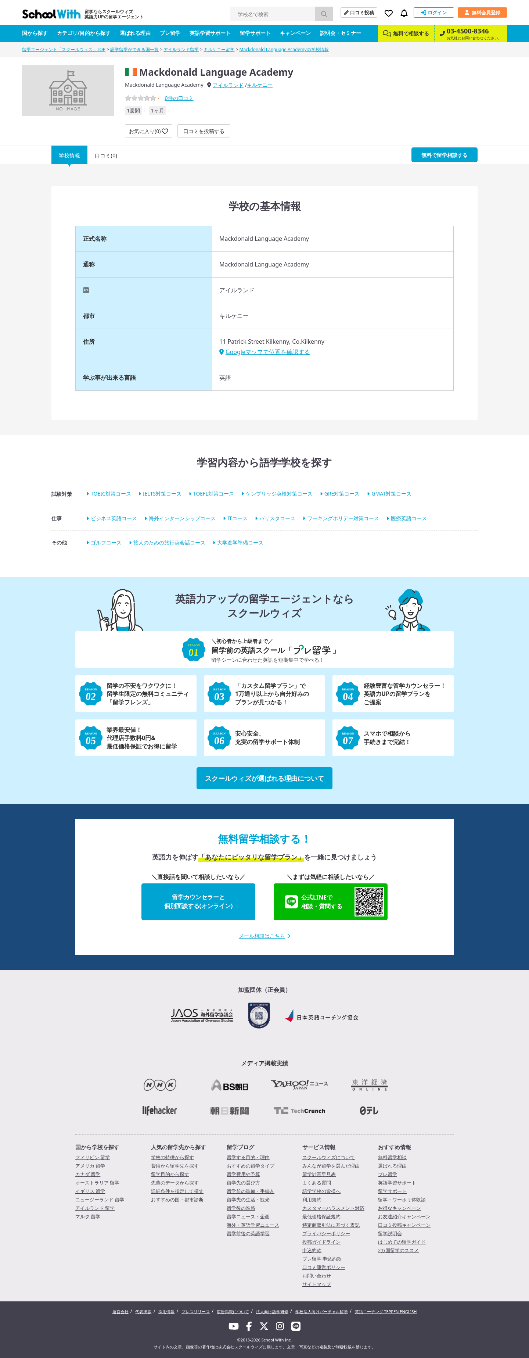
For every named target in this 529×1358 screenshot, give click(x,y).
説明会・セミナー (340, 32)
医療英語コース (409, 518)
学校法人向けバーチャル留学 (321, 1311)
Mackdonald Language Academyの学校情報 (284, 49)
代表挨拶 (143, 1311)
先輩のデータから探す (175, 1182)
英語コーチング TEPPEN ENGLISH (386, 1311)
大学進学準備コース (240, 542)
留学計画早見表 (319, 1174)
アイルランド (228, 85)
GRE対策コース (342, 493)
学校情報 (69, 155)
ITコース (237, 518)
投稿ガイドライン (321, 1242)
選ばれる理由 (135, 32)
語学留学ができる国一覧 (134, 49)
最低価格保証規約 (321, 1216)
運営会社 (120, 1311)
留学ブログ (240, 1147)
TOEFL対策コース (213, 493)
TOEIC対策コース (111, 493)
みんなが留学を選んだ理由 (331, 1165)
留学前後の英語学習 (248, 1233)
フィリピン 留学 (92, 1157)
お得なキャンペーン (399, 1208)
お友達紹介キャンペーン (404, 1216)
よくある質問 (316, 1182)
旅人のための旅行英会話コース (169, 542)
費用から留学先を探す (175, 1165)
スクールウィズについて (328, 1157)
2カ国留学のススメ (398, 1250)
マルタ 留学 (87, 1216)
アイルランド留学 (181, 49)
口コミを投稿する (203, 131)
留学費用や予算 (243, 1174)
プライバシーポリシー (326, 1233)
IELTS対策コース (162, 493)
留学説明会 (390, 1233)
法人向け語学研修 (272, 1311)
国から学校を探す (97, 1147)
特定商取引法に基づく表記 (331, 1225)
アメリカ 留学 (90, 1165)
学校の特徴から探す (172, 1157)
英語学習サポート (210, 32)
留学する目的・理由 (248, 1157)
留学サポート (255, 32)
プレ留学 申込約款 (322, 1258)
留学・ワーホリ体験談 (402, 1199)
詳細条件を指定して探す (177, 1191)
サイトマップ (316, 1284)
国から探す (35, 32)
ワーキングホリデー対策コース (343, 518)
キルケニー (260, 84)
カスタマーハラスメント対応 (333, 1208)
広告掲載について (233, 1311)
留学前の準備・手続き (250, 1191)
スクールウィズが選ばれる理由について (264, 778)
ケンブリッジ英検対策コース (279, 493)
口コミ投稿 (359, 12)
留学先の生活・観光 (248, 1199)
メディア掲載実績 (264, 1063)
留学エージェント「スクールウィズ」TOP (63, 49)
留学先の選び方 (243, 1182)
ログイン (434, 12)
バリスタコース (277, 518)
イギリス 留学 (90, 1191)
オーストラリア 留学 (97, 1182)
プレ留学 (170, 32)
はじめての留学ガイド (402, 1242)
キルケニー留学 (219, 49)
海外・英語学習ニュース (253, 1225)
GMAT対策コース (391, 493)
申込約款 (311, 1250)
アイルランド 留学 (95, 1208)
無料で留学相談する (444, 154)
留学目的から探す (170, 1174)
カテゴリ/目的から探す (84, 32)
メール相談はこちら (264, 935)
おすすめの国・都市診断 (177, 1199)
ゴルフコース (106, 542)
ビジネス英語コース (114, 518)
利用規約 (311, 1199)
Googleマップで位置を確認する (264, 352)
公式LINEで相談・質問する (334, 901)
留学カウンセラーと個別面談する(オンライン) (198, 901)
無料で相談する (406, 33)
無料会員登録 (482, 12)
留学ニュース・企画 (248, 1216)
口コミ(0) (106, 155)
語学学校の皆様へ (321, 1191)
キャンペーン (295, 32)
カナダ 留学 (87, 1174)
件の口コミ (179, 97)
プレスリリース (195, 1311)
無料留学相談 (392, 1157)
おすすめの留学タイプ (250, 1165)
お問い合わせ (316, 1275)
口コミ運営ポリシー (323, 1267)
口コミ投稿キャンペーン (404, 1225)
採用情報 (166, 1311)
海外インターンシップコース (182, 518)
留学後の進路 (241, 1208)
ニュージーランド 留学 (99, 1199)
